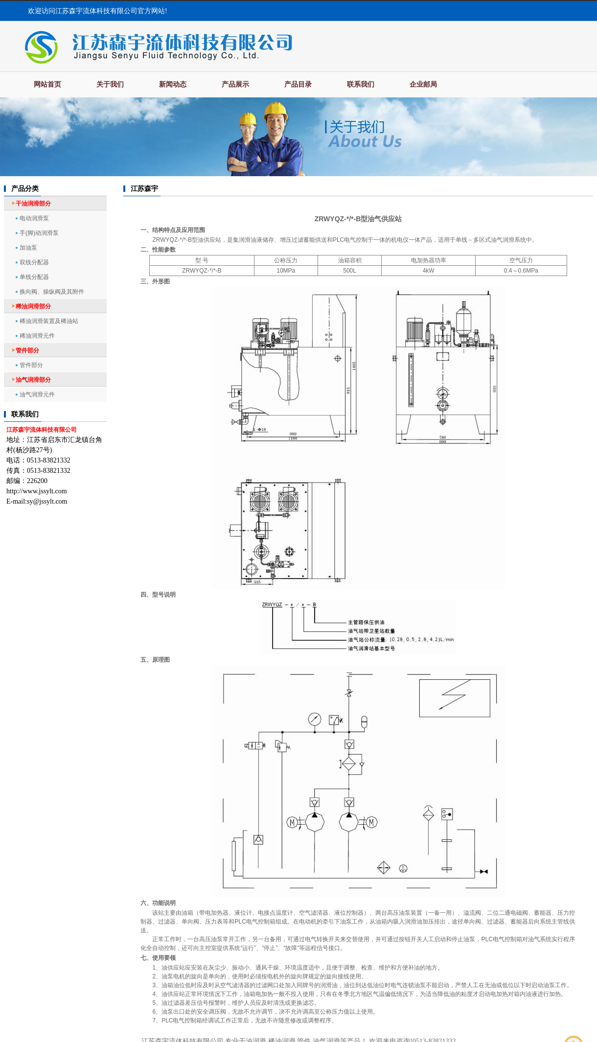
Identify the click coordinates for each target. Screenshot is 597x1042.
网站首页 (47, 84)
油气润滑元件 (37, 394)
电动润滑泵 (34, 218)
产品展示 (235, 84)
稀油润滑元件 (37, 335)
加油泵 (28, 247)
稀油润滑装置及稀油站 (49, 321)
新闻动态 (172, 84)
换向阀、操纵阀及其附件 (52, 291)
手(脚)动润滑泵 (39, 233)
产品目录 (298, 84)
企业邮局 (423, 84)
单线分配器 (34, 277)
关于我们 (110, 84)
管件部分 (31, 365)
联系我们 (360, 84)
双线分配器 (34, 262)
